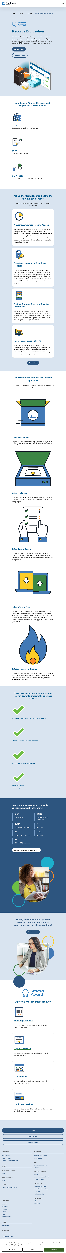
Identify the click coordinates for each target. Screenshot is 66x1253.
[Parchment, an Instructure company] (9, 3)
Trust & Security (6, 1216)
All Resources (6, 1234)
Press (3, 1214)
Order (33, 1130)
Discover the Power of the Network (26, 850)
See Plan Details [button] (19, 55)
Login (3, 1173)
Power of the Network (40, 1155)
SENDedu (36, 1167)
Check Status (33, 1136)
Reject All (33, 1249)
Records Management (40, 1165)
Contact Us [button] (33, 363)
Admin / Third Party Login (9, 1187)
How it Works (6, 1155)
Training (4, 1239)
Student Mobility (39, 1179)
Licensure (37, 1191)
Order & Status (6, 1158)
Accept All (54, 1249)
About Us (4, 1204)
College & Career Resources (10, 1160)
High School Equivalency (41, 1189)
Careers (4, 1211)
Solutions (37, 1201)
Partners (4, 1209)
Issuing (30, 13)
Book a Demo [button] (19, 49)
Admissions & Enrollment (41, 1177)
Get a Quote (5, 1225)
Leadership (5, 1206)
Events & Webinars (7, 1236)
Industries (37, 1203)
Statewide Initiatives (40, 1186)
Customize (12, 1249)
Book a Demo (33, 1143)
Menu (63, 3)
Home (14, 13)
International (38, 1158)
